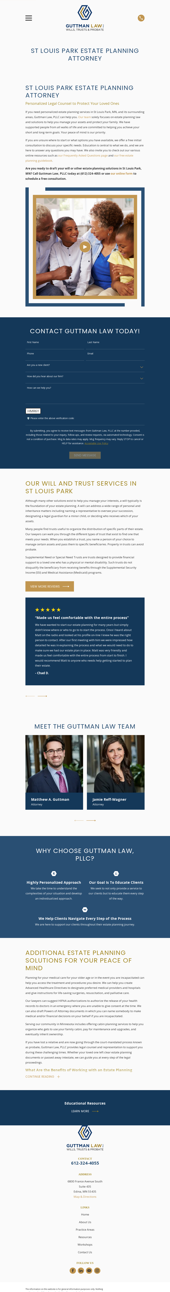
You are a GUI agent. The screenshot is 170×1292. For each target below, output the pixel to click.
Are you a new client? (38, 365)
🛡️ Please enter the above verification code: (50, 418)
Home (85, 1215)
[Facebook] (72, 1271)
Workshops (85, 1245)
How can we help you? (39, 387)
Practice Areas (85, 1230)
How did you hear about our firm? (45, 376)
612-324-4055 (85, 1163)
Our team (84, 117)
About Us (85, 1222)
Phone (30, 353)
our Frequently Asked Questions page (83, 155)
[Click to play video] (84, 246)
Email (90, 353)
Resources (85, 1237)
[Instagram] (97, 1271)
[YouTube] (89, 1271)
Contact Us (85, 1253)
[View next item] (42, 696)
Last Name (93, 342)
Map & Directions (85, 1197)
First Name (33, 342)
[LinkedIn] (81, 1271)
